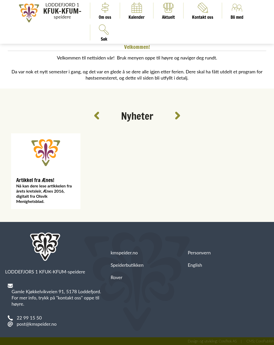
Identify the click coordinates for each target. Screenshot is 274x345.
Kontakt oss (202, 11)
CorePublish (265, 341)
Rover (116, 277)
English (195, 265)
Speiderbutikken (127, 265)
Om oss (105, 11)
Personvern (199, 252)
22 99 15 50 (29, 318)
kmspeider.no (124, 252)
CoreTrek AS (228, 341)
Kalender (137, 11)
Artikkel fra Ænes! (35, 180)
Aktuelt (168, 11)
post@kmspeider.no (37, 324)
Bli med (237, 11)
